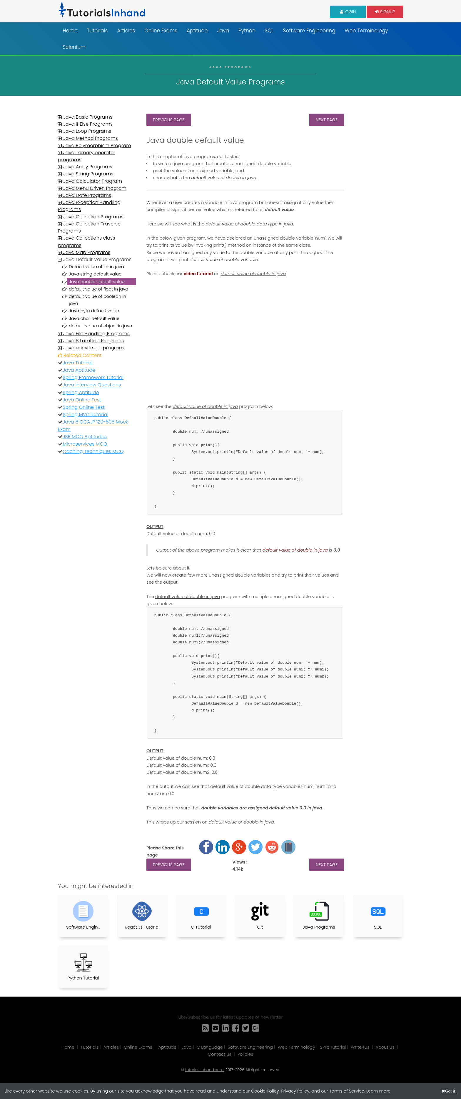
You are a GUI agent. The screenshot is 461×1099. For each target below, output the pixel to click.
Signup (385, 11)
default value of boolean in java (97, 299)
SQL (269, 30)
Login (348, 11)
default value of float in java (98, 289)
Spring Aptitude (81, 392)
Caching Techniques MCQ (93, 451)
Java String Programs (85, 173)
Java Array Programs (85, 166)
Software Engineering (309, 30)
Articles (126, 30)
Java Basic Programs (85, 117)
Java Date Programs (84, 195)
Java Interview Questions (92, 384)
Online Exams (160, 30)
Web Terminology (366, 30)
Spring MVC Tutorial (85, 414)
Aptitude (197, 30)
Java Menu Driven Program (92, 188)
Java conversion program (91, 347)
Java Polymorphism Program (94, 145)
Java (223, 30)
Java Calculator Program (90, 181)
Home (70, 30)
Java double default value (96, 282)
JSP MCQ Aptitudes (85, 436)
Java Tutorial (78, 362)
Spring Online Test (83, 407)
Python (246, 30)
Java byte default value (94, 311)
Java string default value (95, 274)
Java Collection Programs (90, 216)
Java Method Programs (88, 138)
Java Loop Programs (84, 131)
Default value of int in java (96, 267)
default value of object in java (100, 326)
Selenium (74, 47)
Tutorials (97, 30)
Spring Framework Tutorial (93, 377)
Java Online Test (82, 399)
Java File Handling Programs (94, 333)
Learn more (378, 1091)
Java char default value (94, 318)
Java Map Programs (84, 252)
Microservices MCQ (85, 444)
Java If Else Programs (85, 124)
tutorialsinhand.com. (204, 1070)
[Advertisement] (378, 202)
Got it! (451, 1091)
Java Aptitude (79, 370)
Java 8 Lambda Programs (91, 340)
